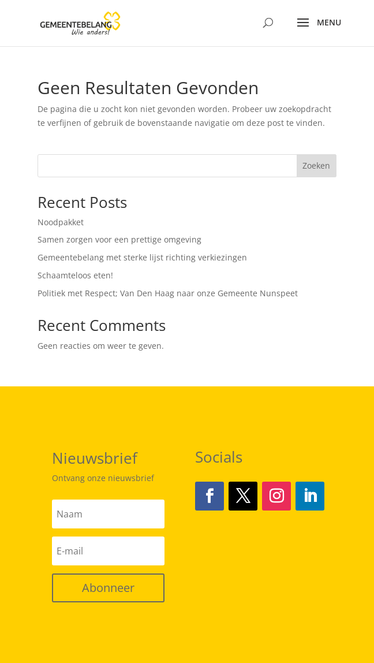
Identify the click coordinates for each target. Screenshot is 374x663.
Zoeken (316, 165)
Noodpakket (61, 222)
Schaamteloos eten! (75, 275)
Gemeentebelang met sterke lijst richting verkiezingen (142, 257)
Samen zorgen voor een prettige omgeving (119, 239)
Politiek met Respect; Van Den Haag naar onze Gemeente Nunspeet (168, 293)
